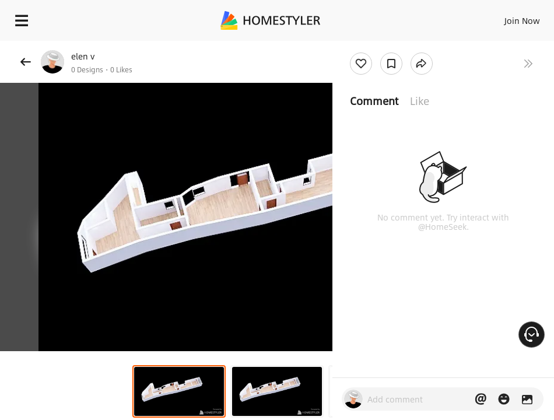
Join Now (522, 20)
